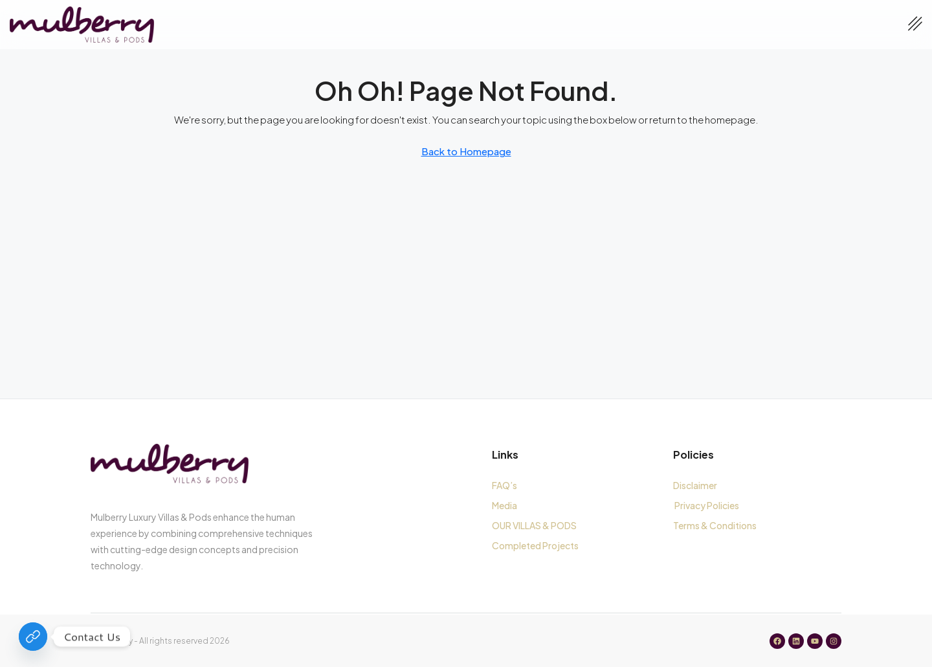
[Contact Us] (33, 636)
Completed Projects (535, 545)
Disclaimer (695, 485)
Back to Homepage (466, 151)
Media (504, 505)
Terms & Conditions (716, 525)
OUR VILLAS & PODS (534, 525)
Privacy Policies (706, 505)
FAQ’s (504, 485)
